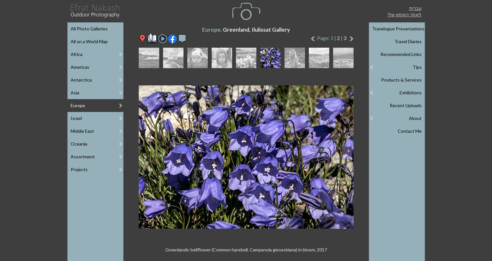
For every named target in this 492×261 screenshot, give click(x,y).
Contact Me (410, 131)
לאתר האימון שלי (404, 14)
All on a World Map (89, 41)
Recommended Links (401, 54)
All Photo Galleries (89, 28)
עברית (415, 8)
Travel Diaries (408, 41)
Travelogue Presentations (398, 28)
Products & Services (401, 80)
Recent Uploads (406, 105)
